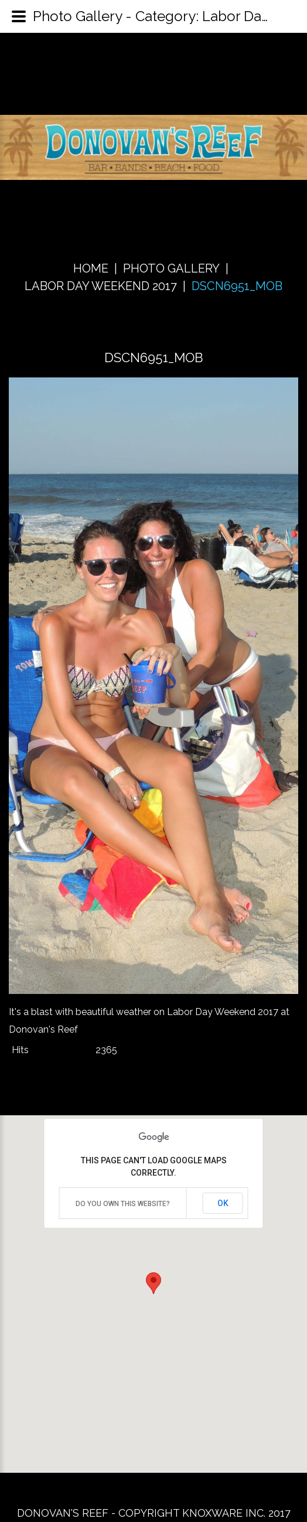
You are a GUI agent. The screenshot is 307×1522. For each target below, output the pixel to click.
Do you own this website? (123, 1204)
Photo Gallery (171, 268)
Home (90, 268)
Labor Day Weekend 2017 (101, 286)
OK (222, 1203)
